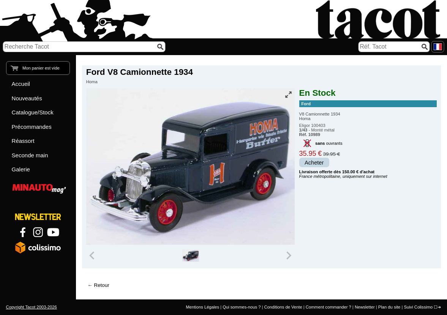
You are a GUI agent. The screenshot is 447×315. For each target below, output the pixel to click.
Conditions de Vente (283, 307)
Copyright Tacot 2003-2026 (31, 307)
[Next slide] (288, 255)
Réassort (23, 141)
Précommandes (32, 126)
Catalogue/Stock (33, 112)
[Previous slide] (92, 255)
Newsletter (365, 307)
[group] (190, 255)
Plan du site (389, 307)
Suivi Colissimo (418, 307)
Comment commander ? (328, 307)
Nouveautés (27, 98)
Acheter (314, 163)
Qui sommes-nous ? (242, 307)
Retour (101, 285)
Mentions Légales (202, 307)
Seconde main (30, 155)
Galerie (21, 169)
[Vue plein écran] (288, 94)
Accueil (21, 84)
